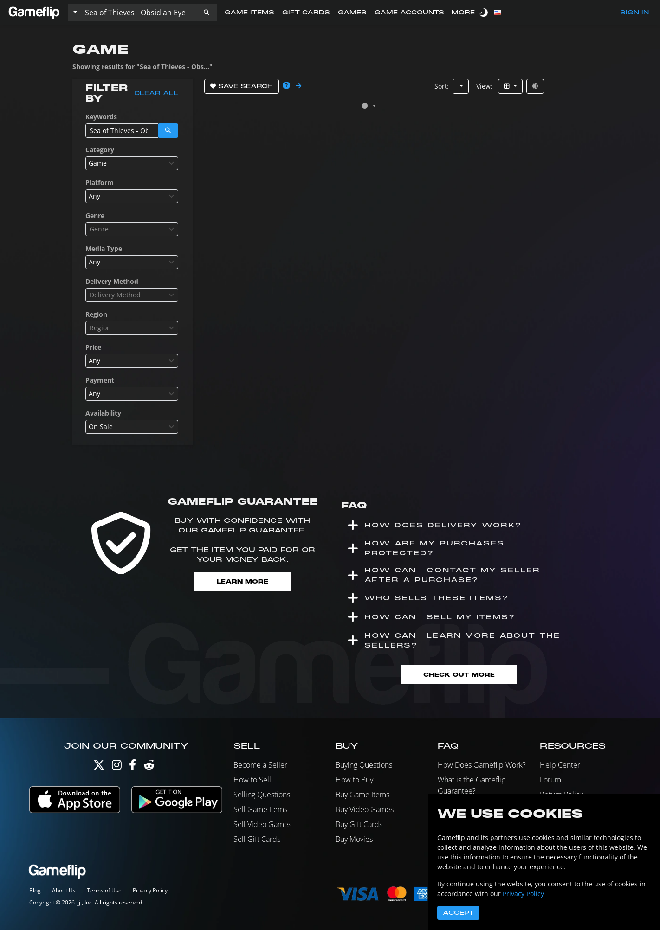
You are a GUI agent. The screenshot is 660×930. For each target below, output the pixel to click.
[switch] (484, 12)
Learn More (242, 581)
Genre (94, 215)
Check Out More (459, 674)
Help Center (560, 765)
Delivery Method (111, 281)
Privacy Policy (150, 890)
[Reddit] (149, 767)
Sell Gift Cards (256, 839)
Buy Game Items (362, 794)
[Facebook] (132, 767)
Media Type (103, 248)
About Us (64, 890)
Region (96, 314)
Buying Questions (364, 765)
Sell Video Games (262, 824)
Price (93, 347)
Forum (550, 780)
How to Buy (354, 780)
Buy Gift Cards (359, 824)
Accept (458, 913)
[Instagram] (117, 767)
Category (99, 149)
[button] (206, 12)
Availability (103, 413)
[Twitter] (98, 767)
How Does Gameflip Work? (482, 765)
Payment (99, 380)
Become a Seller (260, 765)
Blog (35, 890)
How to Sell (252, 780)
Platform (99, 182)
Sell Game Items (260, 809)
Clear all (156, 93)
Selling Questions (261, 794)
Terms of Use (104, 890)
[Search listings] (139, 12)
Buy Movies (354, 839)
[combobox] (131, 163)
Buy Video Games (365, 809)
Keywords (101, 116)
